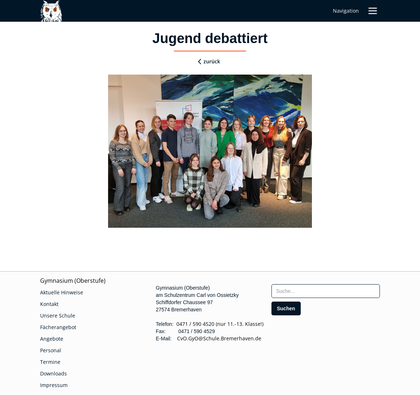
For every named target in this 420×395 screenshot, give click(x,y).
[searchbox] (325, 291)
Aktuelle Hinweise (61, 292)
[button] (372, 11)
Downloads (53, 373)
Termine (50, 361)
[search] (286, 308)
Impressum (54, 385)
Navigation (346, 10)
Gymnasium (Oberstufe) (73, 281)
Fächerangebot (58, 327)
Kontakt (49, 304)
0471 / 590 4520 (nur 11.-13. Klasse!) (219, 323)
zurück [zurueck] (211, 61)
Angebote (51, 338)
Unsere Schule (57, 315)
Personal (50, 350)
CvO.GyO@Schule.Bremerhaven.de (217, 338)
